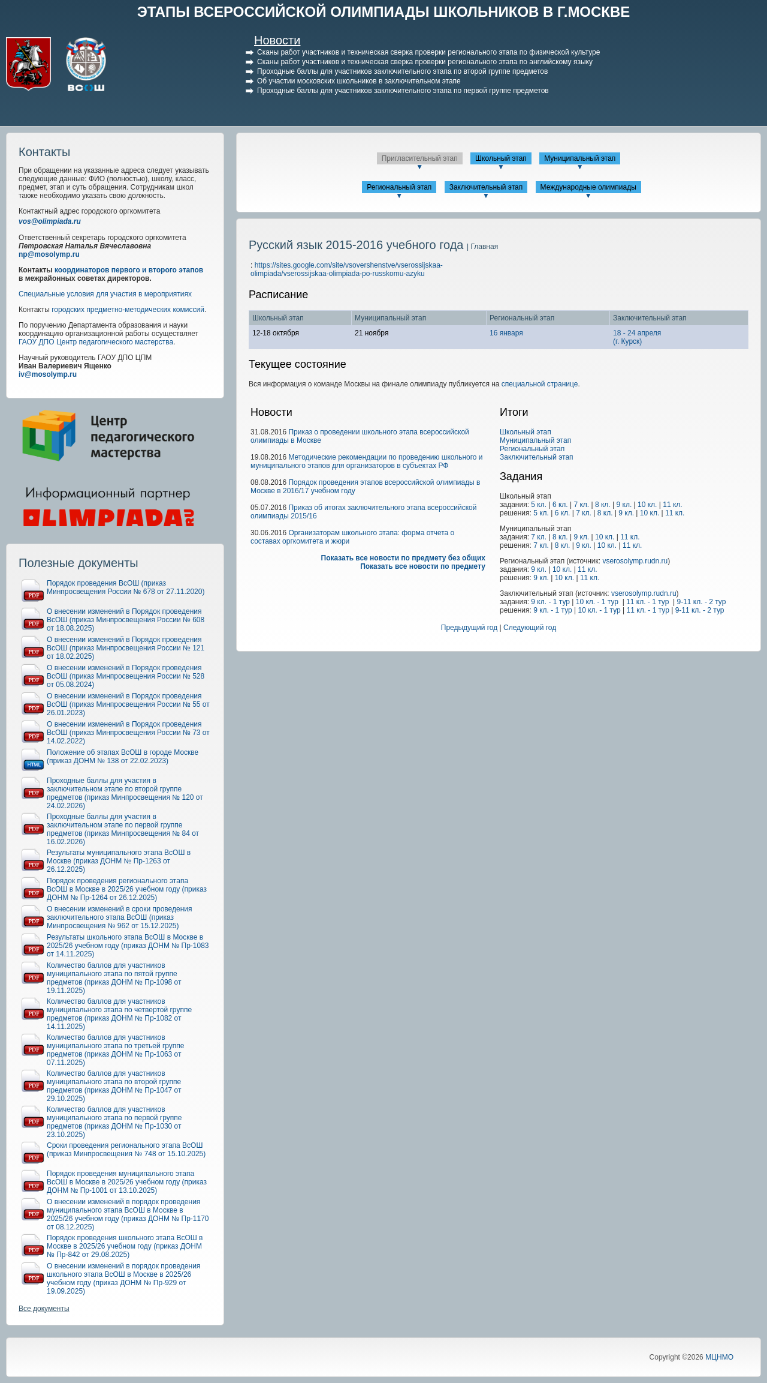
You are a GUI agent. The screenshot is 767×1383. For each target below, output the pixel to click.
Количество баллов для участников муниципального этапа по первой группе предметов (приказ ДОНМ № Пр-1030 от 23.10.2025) (114, 1122)
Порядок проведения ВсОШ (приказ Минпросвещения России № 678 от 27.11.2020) (125, 587)
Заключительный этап (486, 187)
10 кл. (647, 504)
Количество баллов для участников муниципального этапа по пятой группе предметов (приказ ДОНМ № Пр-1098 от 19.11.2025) (114, 978)
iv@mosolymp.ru (48, 374)
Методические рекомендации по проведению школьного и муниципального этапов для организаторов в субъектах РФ (366, 461)
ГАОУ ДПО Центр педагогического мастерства (96, 342)
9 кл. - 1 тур (550, 602)
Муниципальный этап (579, 158)
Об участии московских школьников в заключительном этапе (359, 81)
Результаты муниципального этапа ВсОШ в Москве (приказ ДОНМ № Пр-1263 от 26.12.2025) (119, 861)
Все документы (44, 1308)
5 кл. (538, 504)
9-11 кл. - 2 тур (701, 602)
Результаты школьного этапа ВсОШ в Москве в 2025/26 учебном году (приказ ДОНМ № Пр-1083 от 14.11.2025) (128, 945)
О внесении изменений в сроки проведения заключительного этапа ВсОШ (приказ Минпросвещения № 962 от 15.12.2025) (119, 917)
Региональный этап (399, 187)
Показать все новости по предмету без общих (403, 558)
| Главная (482, 246)
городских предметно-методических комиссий (128, 309)
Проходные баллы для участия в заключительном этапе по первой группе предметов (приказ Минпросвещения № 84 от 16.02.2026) (123, 829)
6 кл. (560, 504)
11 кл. (672, 504)
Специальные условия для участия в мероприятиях (105, 294)
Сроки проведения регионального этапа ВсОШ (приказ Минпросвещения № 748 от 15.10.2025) (126, 1149)
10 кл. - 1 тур (597, 602)
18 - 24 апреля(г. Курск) (637, 337)
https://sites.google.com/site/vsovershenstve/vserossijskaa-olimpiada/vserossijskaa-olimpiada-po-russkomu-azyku (346, 269)
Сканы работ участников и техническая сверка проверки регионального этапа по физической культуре (428, 52)
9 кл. (624, 504)
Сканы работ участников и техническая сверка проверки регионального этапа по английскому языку (425, 62)
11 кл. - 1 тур (647, 602)
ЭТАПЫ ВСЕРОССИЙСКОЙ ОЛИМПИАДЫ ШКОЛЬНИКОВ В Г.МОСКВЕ (383, 12)
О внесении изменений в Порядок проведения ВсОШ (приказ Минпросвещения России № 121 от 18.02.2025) (125, 648)
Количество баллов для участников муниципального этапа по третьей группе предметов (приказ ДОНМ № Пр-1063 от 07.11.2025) (116, 1050)
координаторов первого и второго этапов (129, 270)
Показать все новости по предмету (422, 566)
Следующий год (529, 627)
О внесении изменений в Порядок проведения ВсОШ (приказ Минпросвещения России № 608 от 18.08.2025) (125, 619)
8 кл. (603, 504)
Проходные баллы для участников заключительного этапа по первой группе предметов (403, 90)
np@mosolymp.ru (49, 254)
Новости (277, 40)
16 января (506, 333)
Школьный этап (501, 158)
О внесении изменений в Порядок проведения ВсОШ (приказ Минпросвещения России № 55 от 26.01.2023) (128, 704)
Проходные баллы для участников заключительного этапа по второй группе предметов (402, 71)
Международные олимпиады (588, 187)
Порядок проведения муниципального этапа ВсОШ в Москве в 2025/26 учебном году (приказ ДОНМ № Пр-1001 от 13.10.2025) (127, 1182)
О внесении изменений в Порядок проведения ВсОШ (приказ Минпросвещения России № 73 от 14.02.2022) (128, 732)
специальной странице (540, 384)
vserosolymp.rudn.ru (635, 561)
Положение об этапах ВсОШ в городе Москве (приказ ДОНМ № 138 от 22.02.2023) (122, 756)
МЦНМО (719, 1357)
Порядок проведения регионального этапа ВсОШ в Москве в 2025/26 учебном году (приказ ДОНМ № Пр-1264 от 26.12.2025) (127, 889)
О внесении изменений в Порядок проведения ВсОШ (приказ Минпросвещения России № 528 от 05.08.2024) (125, 676)
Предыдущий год (469, 627)
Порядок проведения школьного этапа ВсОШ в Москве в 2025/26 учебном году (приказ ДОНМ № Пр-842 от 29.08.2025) (125, 1246)
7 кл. (581, 504)
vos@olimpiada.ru (50, 221)
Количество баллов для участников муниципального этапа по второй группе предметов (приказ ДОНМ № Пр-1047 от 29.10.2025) (114, 1086)
